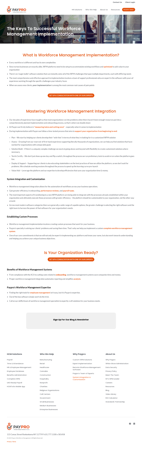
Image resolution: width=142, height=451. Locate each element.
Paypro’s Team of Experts (83, 373)
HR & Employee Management (19, 367)
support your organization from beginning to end (96, 131)
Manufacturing (46, 360)
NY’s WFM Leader (112, 379)
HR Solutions (77, 9)
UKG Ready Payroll (14, 382)
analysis (77, 279)
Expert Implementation (82, 363)
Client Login (130, 2)
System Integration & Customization (82, 378)
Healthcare (44, 367)
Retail (42, 363)
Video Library (111, 394)
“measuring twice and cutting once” (49, 127)
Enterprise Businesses (49, 409)
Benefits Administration (17, 375)
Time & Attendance (15, 363)
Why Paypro (110, 360)
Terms (14, 441)
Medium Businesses (48, 405)
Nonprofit (44, 382)
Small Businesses (47, 402)
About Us (104, 9)
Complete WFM (13, 379)
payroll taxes (68, 190)
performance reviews (50, 190)
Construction (45, 375)
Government (45, 398)
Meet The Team (112, 375)
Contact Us (117, 2)
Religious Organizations (49, 390)
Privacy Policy (111, 371)
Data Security (111, 367)
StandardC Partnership (115, 402)
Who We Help (91, 9)
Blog (107, 390)
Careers (109, 382)
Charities (43, 386)
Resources (115, 9)
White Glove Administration (117, 363)
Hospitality (44, 379)
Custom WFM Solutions (82, 360)
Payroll (9, 360)
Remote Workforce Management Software (87, 368)
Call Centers (45, 394)
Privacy (9, 441)
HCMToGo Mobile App (16, 386)
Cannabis (44, 371)
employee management (40, 292)
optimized (108, 66)
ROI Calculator (111, 398)
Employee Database (15, 371)
